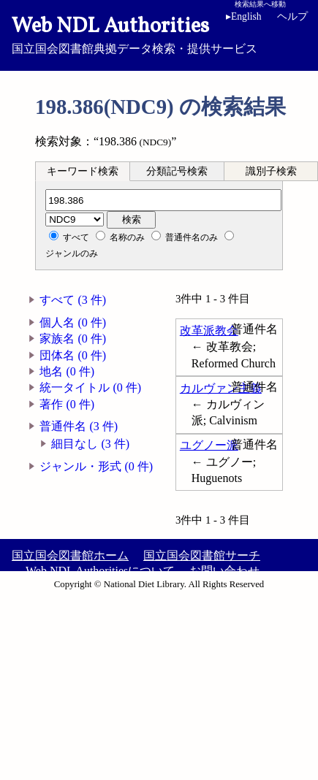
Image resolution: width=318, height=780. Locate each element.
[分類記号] (163, 200)
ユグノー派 (209, 445)
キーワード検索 (82, 171)
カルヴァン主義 (221, 388)
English (244, 16)
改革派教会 (209, 330)
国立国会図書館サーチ (201, 555)
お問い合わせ (224, 571)
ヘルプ (292, 16)
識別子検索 (271, 171)
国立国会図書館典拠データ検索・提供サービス (159, 33)
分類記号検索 (177, 171)
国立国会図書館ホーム (70, 555)
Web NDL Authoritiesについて (100, 571)
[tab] (82, 170)
